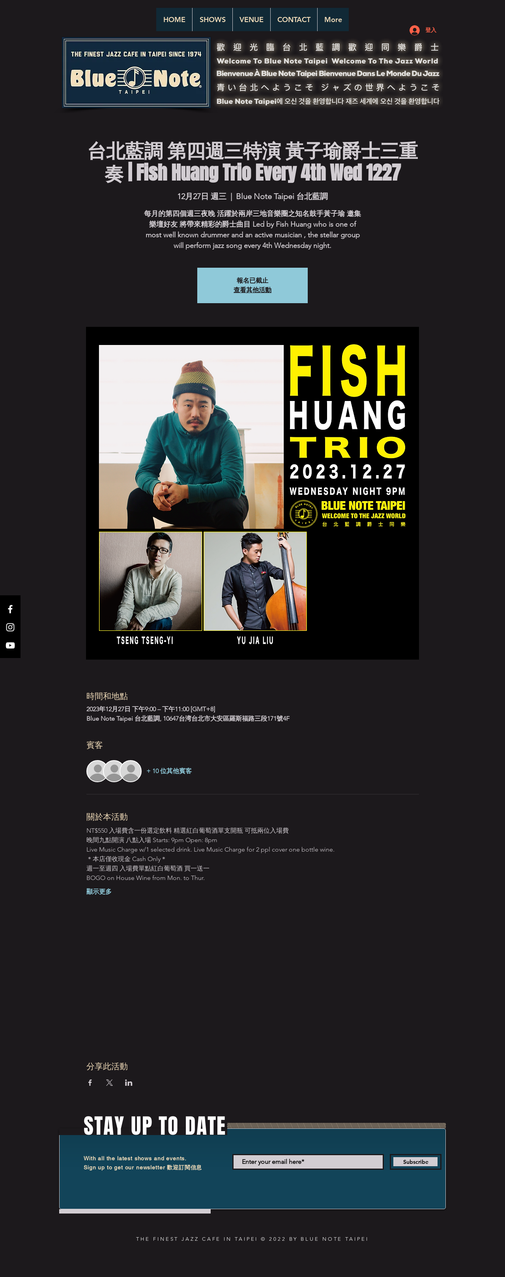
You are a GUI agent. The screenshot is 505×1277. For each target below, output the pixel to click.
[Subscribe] (415, 1162)
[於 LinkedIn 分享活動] (129, 1082)
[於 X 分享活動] (109, 1082)
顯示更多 (99, 891)
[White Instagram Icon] (10, 627)
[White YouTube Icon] (10, 645)
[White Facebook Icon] (10, 609)
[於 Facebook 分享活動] (90, 1082)
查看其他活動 (252, 290)
